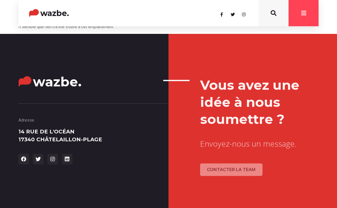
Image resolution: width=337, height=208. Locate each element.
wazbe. (54, 13)
